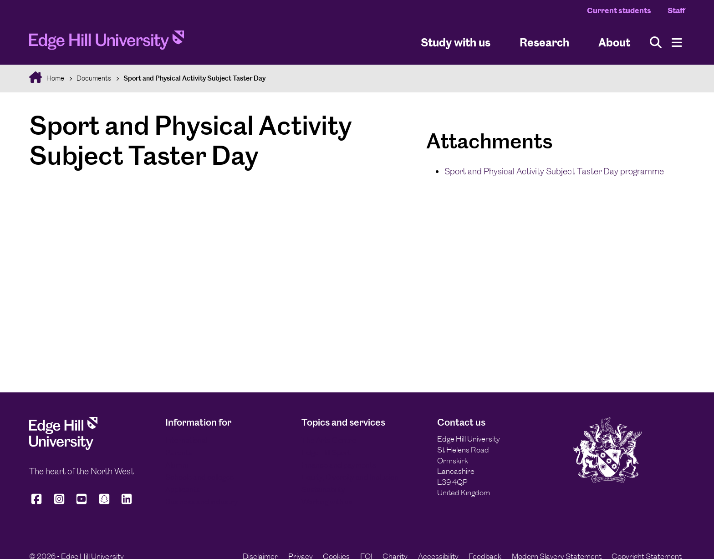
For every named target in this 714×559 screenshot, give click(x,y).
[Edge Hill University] (63, 447)
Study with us (455, 42)
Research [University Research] (544, 42)
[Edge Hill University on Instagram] (59, 503)
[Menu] (677, 42)
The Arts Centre (328, 440)
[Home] (106, 42)
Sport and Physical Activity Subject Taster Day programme (554, 171)
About (614, 42)
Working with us (326, 501)
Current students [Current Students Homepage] (619, 10)
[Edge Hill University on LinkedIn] (126, 503)
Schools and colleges (199, 477)
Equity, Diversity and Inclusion (349, 477)
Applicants (182, 489)
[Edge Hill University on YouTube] (81, 503)
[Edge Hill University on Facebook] (38, 503)
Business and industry (201, 501)
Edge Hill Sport (326, 452)
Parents (178, 452)
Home (54, 78)
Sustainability (323, 489)
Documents (93, 78)
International (186, 440)
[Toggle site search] (655, 42)
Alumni (176, 464)
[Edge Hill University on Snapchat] (104, 503)
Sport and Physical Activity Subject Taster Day (194, 78)
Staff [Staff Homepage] (676, 10)
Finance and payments (338, 464)
